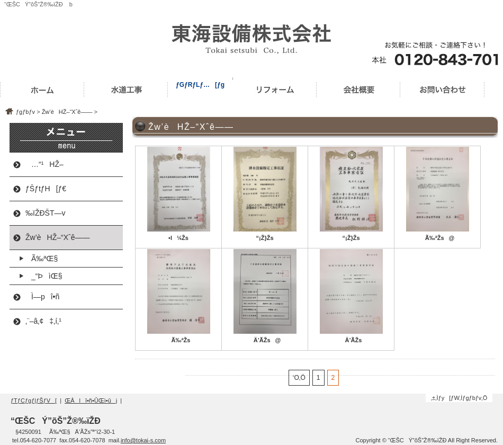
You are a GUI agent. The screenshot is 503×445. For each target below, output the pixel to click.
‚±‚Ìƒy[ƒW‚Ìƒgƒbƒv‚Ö (459, 398)
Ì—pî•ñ (42, 296)
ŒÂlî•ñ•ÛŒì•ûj (91, 400)
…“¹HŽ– (44, 164)
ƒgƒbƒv (25, 112)
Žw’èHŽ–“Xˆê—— (67, 112)
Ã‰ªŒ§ (41, 258)
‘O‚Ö (299, 377)
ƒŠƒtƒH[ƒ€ (45, 188)
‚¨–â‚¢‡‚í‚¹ (43, 321)
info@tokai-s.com (143, 440)
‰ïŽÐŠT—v (45, 213)
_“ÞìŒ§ (43, 276)
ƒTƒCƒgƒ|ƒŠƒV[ (34, 400)
